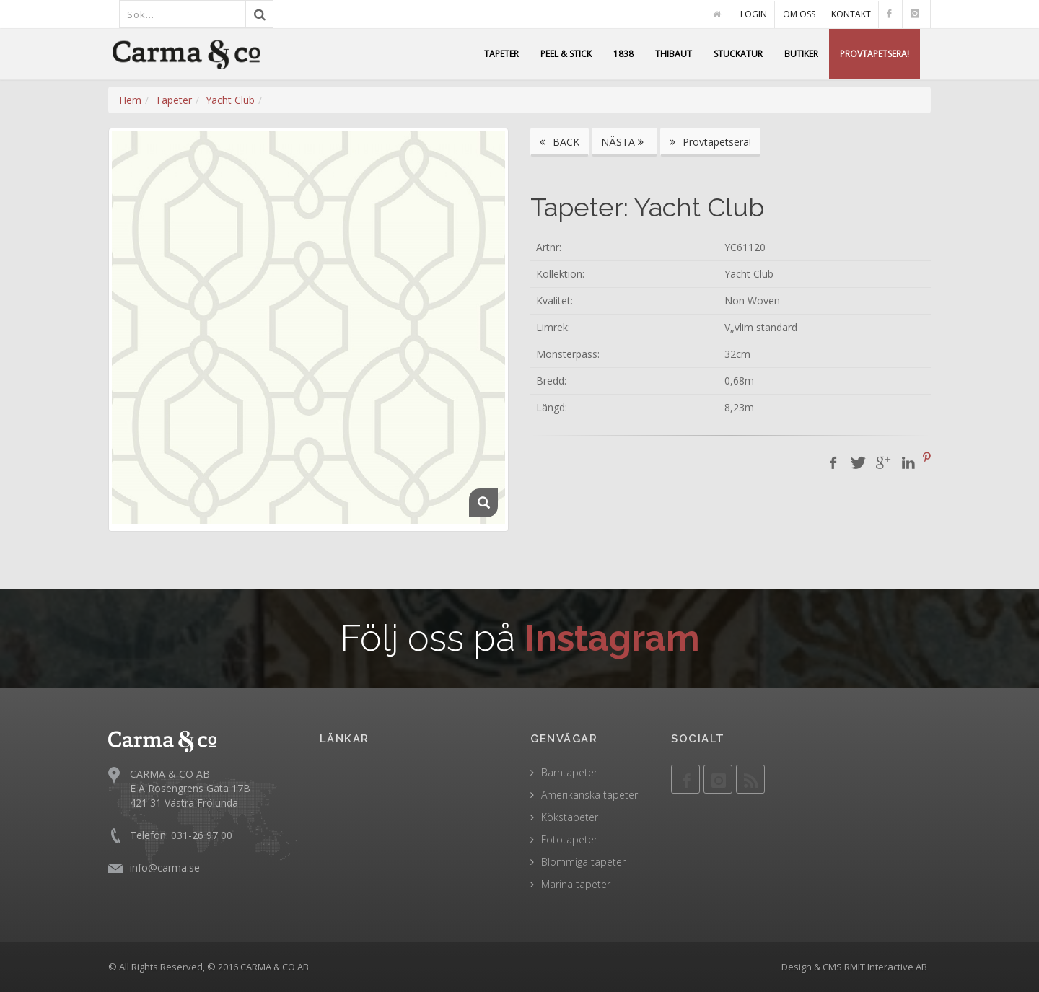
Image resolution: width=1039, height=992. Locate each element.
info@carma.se (165, 867)
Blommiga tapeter (583, 862)
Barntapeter (569, 772)
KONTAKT (851, 14)
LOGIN (753, 14)
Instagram (612, 638)
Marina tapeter (575, 884)
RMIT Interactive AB (885, 966)
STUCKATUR (738, 54)
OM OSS (799, 14)
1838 (623, 54)
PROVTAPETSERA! (874, 54)
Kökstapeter (569, 817)
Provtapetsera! (710, 142)
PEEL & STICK (566, 54)
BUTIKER (801, 54)
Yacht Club (230, 100)
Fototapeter (569, 839)
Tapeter (173, 100)
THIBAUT (673, 54)
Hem (130, 100)
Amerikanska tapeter (589, 795)
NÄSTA (624, 142)
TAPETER (501, 54)
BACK (559, 142)
